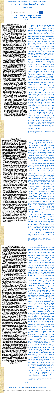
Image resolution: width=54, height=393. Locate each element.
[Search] (41, 12)
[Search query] (25, 12)
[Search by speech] (38, 12)
